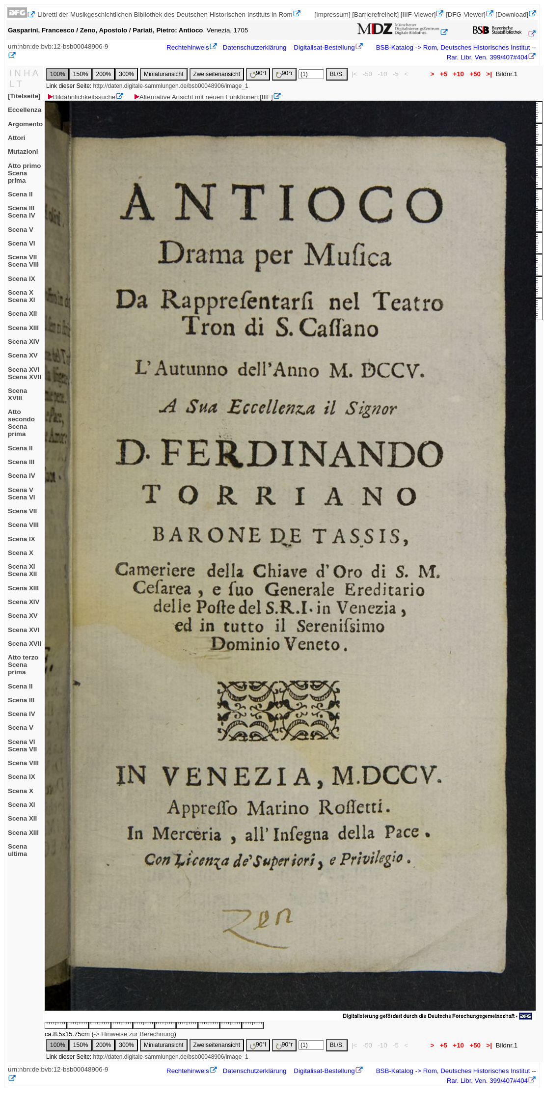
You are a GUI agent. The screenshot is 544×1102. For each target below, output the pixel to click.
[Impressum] (332, 14)
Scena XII (22, 313)
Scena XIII (23, 327)
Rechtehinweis (187, 47)
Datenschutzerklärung (255, 47)
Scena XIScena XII (22, 570)
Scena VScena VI (21, 493)
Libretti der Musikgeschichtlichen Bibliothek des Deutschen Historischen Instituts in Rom (164, 14)
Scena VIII (23, 524)
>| (489, 74)
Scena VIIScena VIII (23, 260)
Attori (17, 137)
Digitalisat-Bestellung (324, 47)
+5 (443, 74)
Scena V (20, 229)
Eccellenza (24, 109)
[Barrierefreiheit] (375, 14)
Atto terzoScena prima (23, 665)
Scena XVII (24, 643)
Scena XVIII (17, 394)
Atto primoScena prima (24, 173)
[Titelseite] (24, 96)
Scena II (20, 194)
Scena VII (22, 511)
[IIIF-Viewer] (418, 14)
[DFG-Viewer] (465, 14)
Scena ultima (17, 850)
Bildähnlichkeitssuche (81, 97)
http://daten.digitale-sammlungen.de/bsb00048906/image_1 (170, 86)
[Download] (511, 14)
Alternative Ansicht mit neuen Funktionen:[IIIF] (203, 97)
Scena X (20, 552)
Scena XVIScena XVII (24, 373)
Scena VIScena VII (22, 745)
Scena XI (21, 804)
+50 (475, 74)
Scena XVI (23, 630)
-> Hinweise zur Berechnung (134, 1034)
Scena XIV (23, 341)
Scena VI (21, 243)
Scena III (21, 462)
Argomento (25, 124)
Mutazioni (23, 151)
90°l (258, 74)
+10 (458, 74)
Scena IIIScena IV (21, 211)
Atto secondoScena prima (21, 423)
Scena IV (21, 475)
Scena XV (23, 355)
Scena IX (21, 278)
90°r (284, 74)
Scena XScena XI (21, 296)
